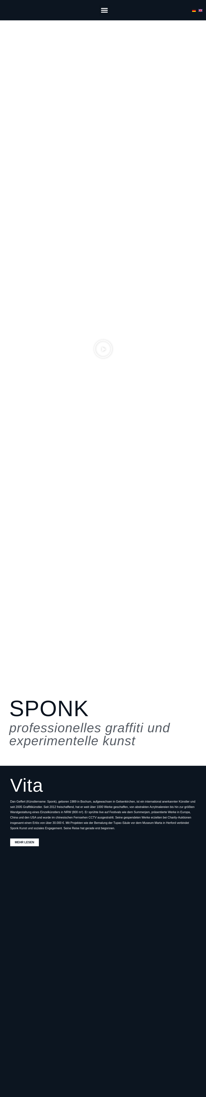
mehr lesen (24, 842)
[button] (104, 10)
